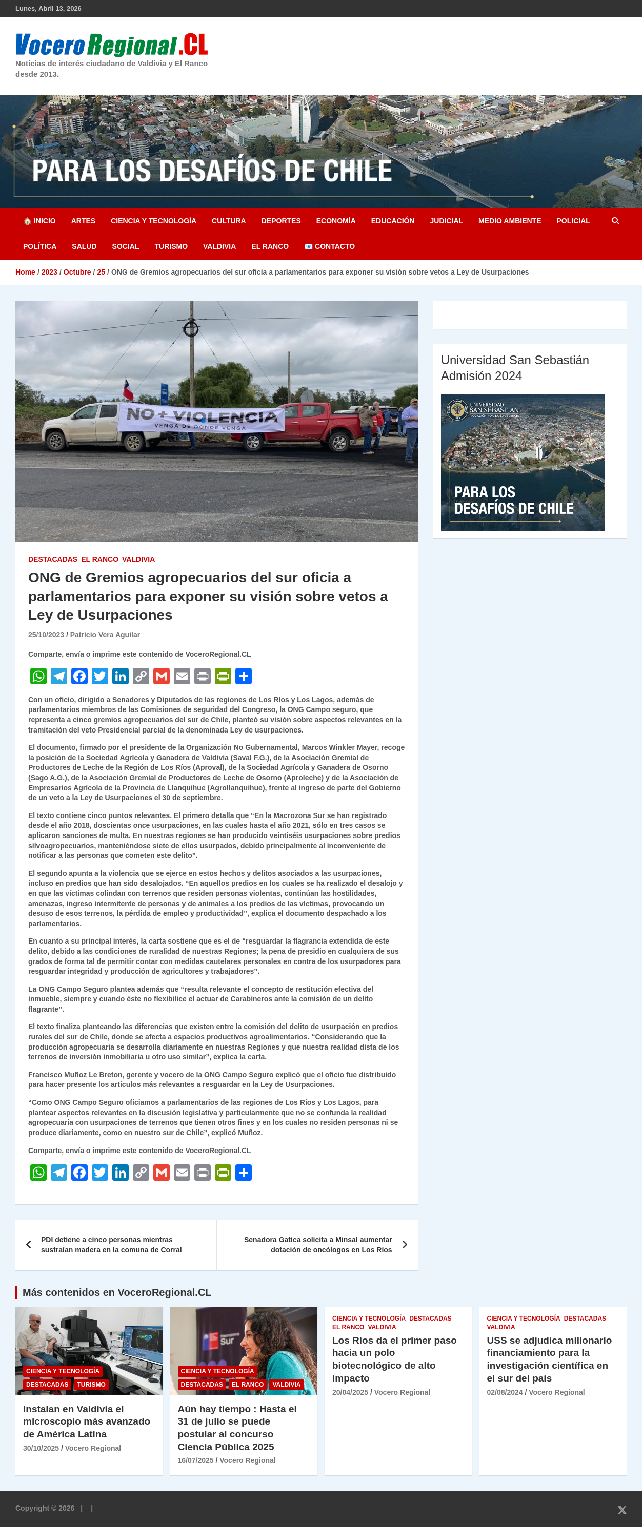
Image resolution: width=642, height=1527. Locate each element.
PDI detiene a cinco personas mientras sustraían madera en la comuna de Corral (111, 1245)
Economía (336, 221)
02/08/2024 (505, 1392)
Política (39, 246)
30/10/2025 (41, 1448)
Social (125, 246)
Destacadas (52, 559)
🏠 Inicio (39, 221)
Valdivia (219, 246)
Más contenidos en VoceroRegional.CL (117, 1292)
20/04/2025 (350, 1392)
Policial (573, 221)
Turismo (171, 246)
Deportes (281, 221)
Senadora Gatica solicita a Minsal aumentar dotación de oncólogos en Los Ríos (318, 1245)
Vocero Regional (93, 1448)
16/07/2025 (196, 1460)
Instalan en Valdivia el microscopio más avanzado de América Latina (86, 1421)
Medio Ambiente (509, 221)
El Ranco (270, 246)
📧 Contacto (329, 246)
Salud (84, 246)
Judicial (447, 221)
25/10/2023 (46, 635)
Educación (393, 221)
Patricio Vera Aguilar (105, 635)
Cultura (229, 221)
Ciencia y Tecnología (153, 221)
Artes (83, 221)
